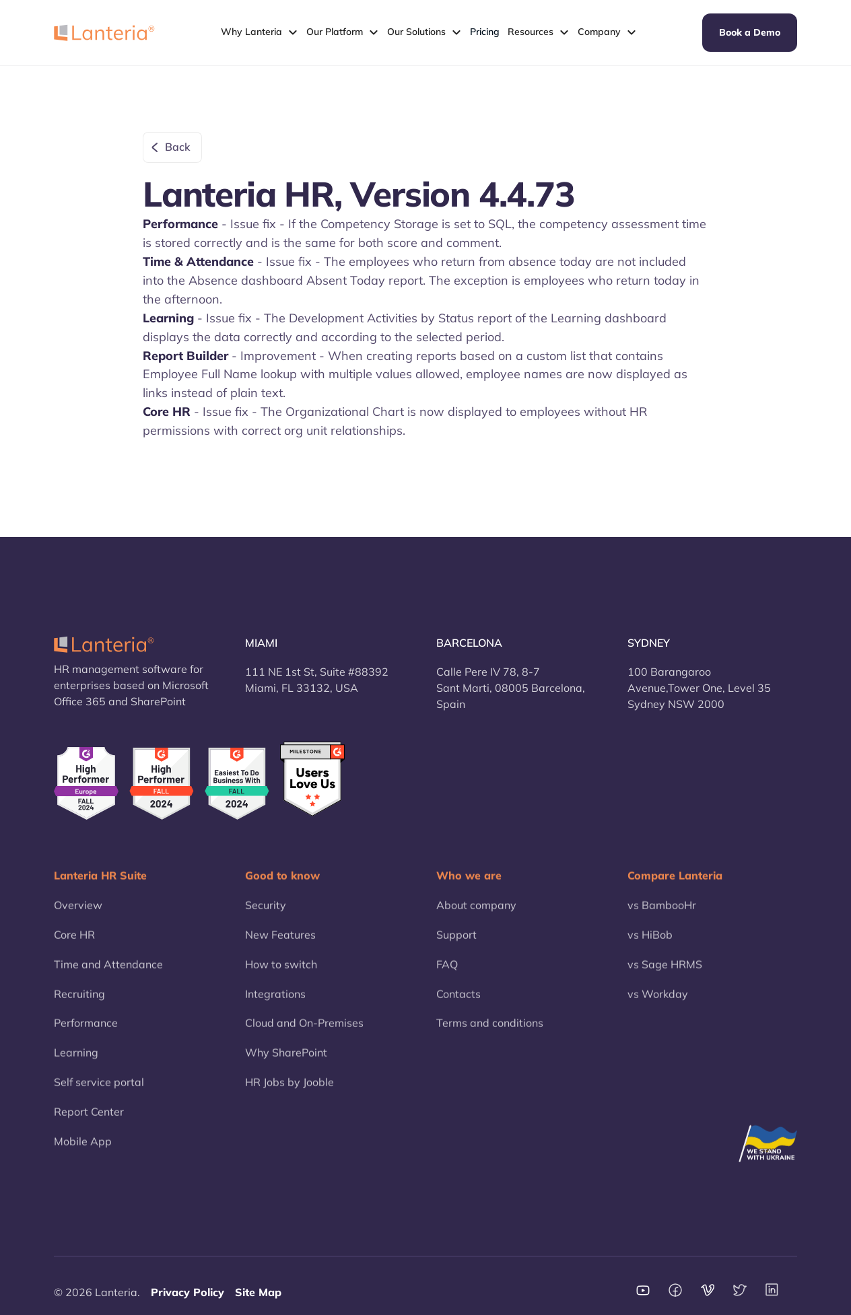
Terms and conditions (489, 1033)
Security (265, 914)
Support (456, 944)
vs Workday (657, 1003)
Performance (86, 1033)
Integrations (275, 1003)
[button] (259, 32)
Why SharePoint (286, 1062)
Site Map (258, 1292)
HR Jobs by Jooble (289, 1092)
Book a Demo (749, 32)
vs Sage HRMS (664, 974)
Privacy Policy (187, 1292)
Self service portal (99, 1092)
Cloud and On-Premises (304, 1033)
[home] (104, 32)
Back (178, 146)
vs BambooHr (661, 914)
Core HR (74, 944)
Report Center (89, 1121)
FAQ (447, 974)
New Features (280, 944)
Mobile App (83, 1151)
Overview (78, 914)
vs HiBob (650, 944)
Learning (76, 1062)
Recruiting (79, 1003)
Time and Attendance (108, 974)
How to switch (281, 974)
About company (476, 914)
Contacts (458, 1003)
